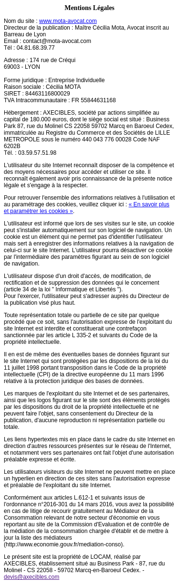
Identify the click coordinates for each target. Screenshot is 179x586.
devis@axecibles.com (31, 577)
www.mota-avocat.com (68, 21)
